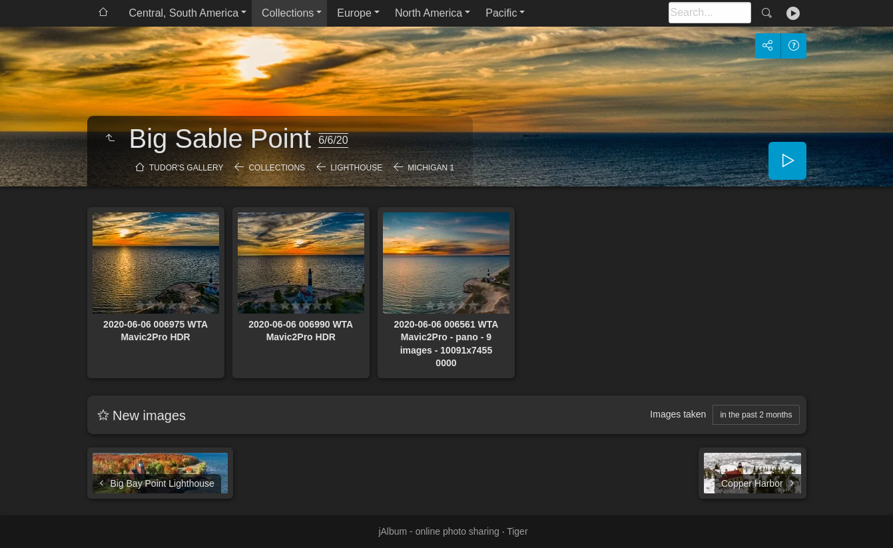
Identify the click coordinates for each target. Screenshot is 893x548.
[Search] (710, 12)
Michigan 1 (431, 167)
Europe (354, 13)
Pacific (501, 13)
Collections (288, 13)
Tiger (517, 531)
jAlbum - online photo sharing (438, 531)
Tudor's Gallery (186, 167)
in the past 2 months (756, 414)
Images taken (678, 414)
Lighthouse (356, 167)
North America (428, 13)
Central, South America (184, 13)
